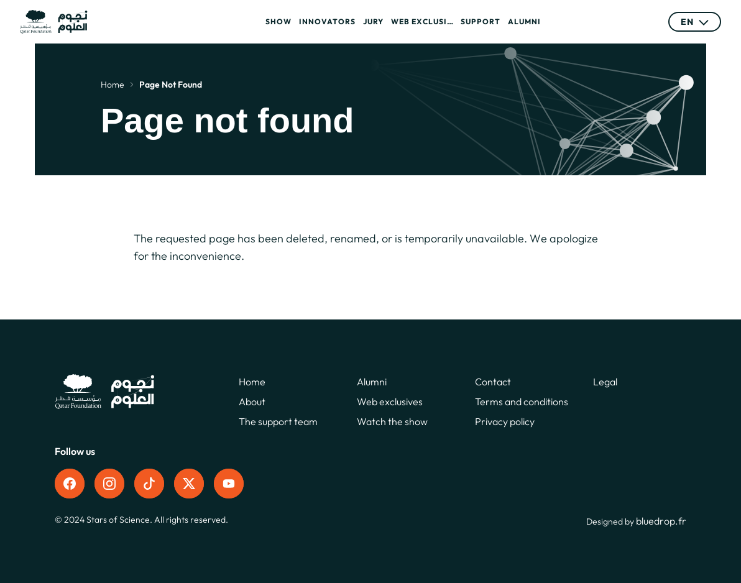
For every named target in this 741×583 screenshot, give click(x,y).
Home (112, 84)
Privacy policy (505, 421)
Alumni (524, 21)
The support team (278, 421)
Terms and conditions (521, 401)
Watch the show (392, 421)
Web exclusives (422, 21)
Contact (493, 381)
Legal (605, 381)
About (252, 401)
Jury (373, 21)
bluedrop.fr (661, 521)
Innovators (327, 21)
